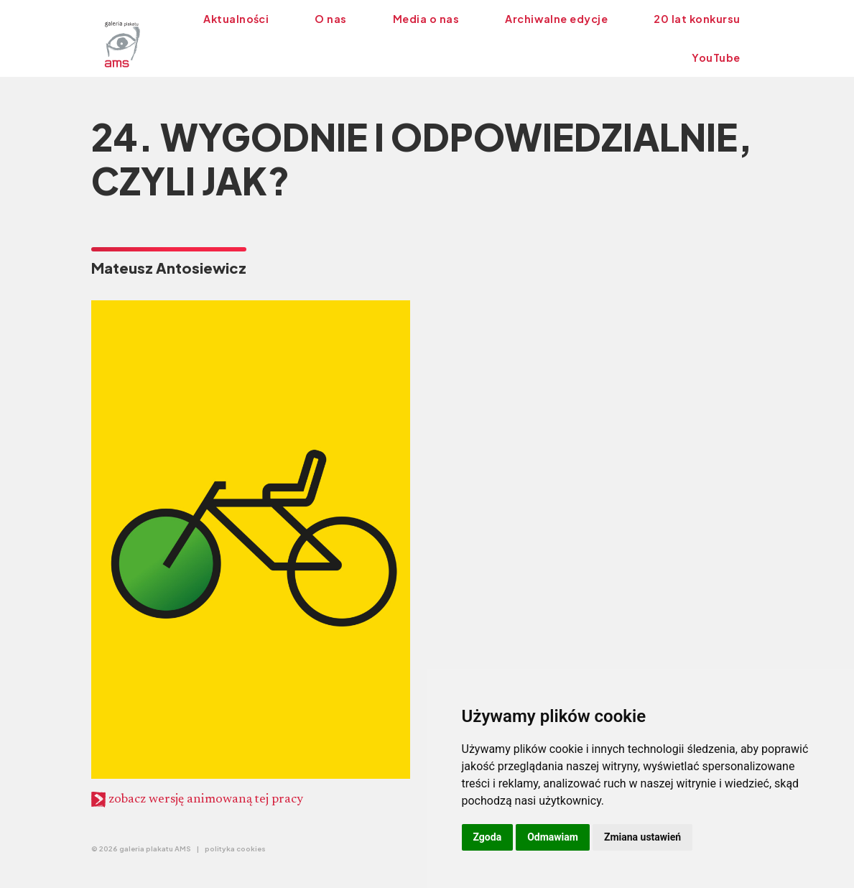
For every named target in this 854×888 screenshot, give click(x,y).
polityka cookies (235, 848)
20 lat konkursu (697, 18)
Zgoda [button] (487, 837)
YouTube (716, 57)
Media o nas (426, 18)
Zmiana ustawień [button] (642, 837)
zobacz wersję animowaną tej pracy (197, 800)
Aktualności (236, 18)
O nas (330, 18)
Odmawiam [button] (552, 837)
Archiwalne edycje (556, 18)
